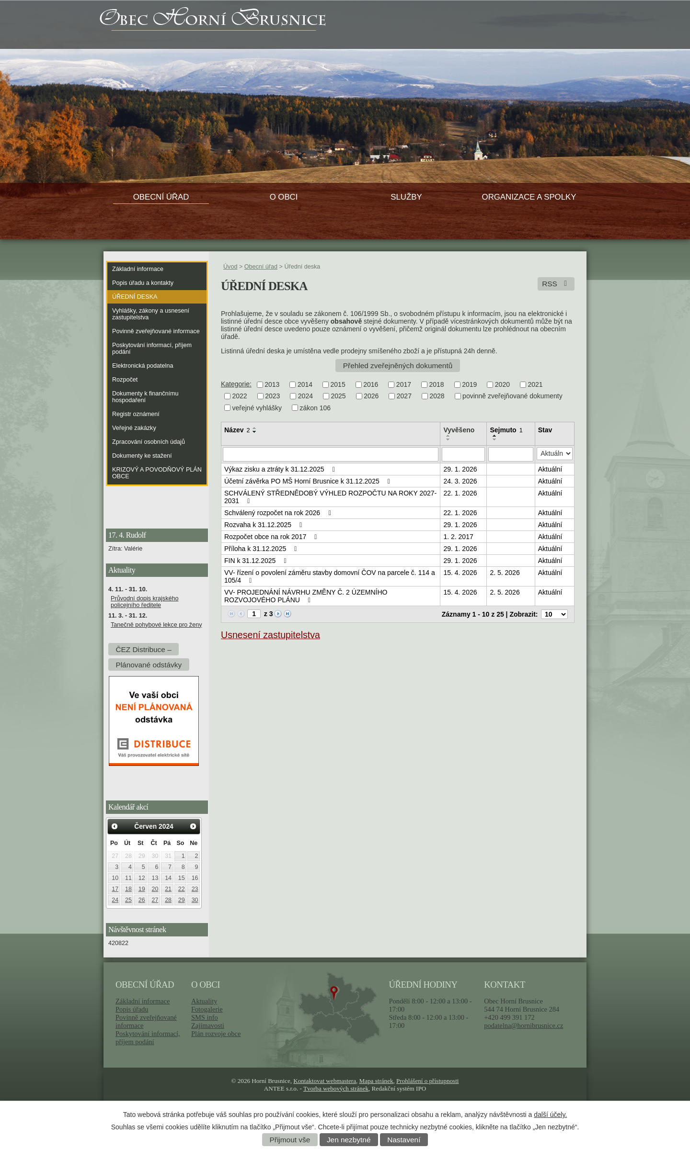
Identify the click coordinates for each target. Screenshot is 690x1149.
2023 (272, 396)
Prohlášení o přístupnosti (427, 1080)
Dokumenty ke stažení (142, 455)
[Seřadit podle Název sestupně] (255, 432)
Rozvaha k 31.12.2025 (264, 525)
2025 (338, 396)
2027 (404, 396)
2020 (502, 384)
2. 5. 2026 (504, 572)
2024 (305, 396)
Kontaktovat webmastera (324, 1080)
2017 (403, 384)
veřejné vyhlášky (257, 408)
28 (168, 900)
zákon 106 (315, 408)
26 (141, 900)
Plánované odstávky (148, 664)
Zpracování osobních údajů (148, 442)
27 (154, 900)
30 (195, 900)
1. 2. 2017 (458, 537)
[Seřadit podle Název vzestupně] (255, 428)
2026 (371, 396)
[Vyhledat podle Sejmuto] (510, 454)
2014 (305, 384)
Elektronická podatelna (142, 365)
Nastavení (403, 1140)
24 (115, 900)
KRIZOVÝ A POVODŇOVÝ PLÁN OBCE (157, 473)
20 (154, 889)
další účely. (550, 1114)
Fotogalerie (207, 1009)
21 (168, 889)
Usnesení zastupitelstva (270, 635)
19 (141, 889)
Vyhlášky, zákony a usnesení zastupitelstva (150, 314)
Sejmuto (506, 430)
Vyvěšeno (458, 430)
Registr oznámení (136, 414)
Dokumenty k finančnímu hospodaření (145, 397)
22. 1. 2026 (460, 493)
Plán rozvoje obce (216, 1033)
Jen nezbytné (349, 1140)
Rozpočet (125, 379)
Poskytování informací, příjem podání (152, 348)
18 (128, 889)
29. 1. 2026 (460, 469)
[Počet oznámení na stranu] (554, 614)
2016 (370, 384)
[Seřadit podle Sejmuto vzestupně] (495, 436)
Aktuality (204, 1001)
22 (181, 889)
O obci (284, 197)
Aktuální (550, 469)
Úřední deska (134, 296)
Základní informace (137, 269)
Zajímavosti (207, 1025)
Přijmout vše (290, 1140)
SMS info (204, 1017)
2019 (469, 384)
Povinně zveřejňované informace (156, 331)
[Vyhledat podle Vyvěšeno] (463, 454)
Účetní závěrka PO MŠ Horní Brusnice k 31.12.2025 (308, 481)
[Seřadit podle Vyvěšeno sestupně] (448, 439)
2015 (338, 384)
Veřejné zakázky (134, 428)
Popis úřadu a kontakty (142, 283)
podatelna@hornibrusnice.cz (523, 1025)
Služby (406, 197)
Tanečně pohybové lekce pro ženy (156, 624)
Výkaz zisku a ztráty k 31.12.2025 (281, 469)
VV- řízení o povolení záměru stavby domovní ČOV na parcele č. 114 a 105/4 (329, 576)
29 (181, 900)
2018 (436, 384)
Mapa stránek (376, 1080)
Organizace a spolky (529, 197)
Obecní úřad (161, 197)
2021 (535, 384)
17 (115, 889)
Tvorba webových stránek (335, 1088)
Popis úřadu (132, 1009)
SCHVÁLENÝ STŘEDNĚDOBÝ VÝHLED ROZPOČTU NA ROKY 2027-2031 (330, 497)
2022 (239, 396)
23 (195, 889)
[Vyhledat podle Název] (330, 454)
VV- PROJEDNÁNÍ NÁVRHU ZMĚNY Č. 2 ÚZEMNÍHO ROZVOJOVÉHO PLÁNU (305, 596)
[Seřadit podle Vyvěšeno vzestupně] (448, 436)
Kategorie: (236, 384)
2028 (436, 396)
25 (128, 900)
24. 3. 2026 (460, 481)
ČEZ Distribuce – (143, 649)
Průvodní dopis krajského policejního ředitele (144, 601)
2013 (271, 384)
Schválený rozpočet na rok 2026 (279, 513)
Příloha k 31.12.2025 (262, 548)
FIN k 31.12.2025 (256, 560)
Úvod (230, 266)
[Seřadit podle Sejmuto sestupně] (495, 439)
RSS (556, 284)
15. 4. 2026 (460, 572)
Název (237, 430)
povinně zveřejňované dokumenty (512, 396)
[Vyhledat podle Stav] (555, 453)
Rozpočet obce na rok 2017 (272, 537)
